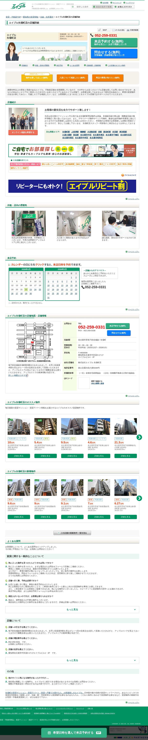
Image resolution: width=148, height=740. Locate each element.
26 (12, 293)
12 (58, 285)
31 (48, 297)
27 (17, 293)
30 (31, 293)
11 (53, 285)
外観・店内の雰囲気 (42, 65)
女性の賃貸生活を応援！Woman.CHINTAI (103, 713)
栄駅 (100, 132)
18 (53, 289)
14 (67, 285)
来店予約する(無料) (113, 42)
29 (26, 293)
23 (31, 289)
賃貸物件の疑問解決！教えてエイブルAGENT (47, 713)
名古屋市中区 (85, 135)
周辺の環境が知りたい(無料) (108, 78)
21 (67, 289)
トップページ (130, 2)
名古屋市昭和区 (96, 138)
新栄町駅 (107, 132)
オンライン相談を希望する (23, 132)
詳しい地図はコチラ (16, 375)
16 (76, 285)
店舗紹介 (25, 65)
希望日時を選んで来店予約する (74, 732)
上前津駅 (75, 132)
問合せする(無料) (113, 53)
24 (35, 289)
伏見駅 (115, 132)
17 (48, 289)
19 (58, 289)
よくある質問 (74, 65)
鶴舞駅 (83, 132)
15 (71, 285)
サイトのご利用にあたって (24, 708)
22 (71, 289)
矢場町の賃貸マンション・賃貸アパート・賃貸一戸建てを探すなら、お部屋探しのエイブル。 (44, 693)
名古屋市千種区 (112, 135)
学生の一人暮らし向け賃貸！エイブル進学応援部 (16, 713)
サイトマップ (117, 2)
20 (62, 289)
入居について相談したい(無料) (72, 78)
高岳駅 (76, 135)
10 (48, 285)
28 (21, 293)
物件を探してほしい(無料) (37, 76)
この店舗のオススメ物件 (116, 65)
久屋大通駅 (67, 135)
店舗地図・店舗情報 (93, 65)
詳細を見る (19, 456)
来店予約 (59, 65)
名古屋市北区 (126, 135)
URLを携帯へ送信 (97, 383)
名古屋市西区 (68, 138)
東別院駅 (123, 132)
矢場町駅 (66, 132)
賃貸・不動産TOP (13, 17)
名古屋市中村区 (81, 138)
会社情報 (105, 2)
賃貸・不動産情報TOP (6, 708)
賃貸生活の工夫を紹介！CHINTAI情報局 (75, 713)
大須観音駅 (92, 132)
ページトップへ (133, 199)
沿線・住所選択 (46, 17)
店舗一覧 (90, 708)
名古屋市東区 (98, 135)
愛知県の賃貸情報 (31, 17)
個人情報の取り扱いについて (44, 708)
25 (40, 289)
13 (62, 285)
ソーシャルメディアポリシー (64, 708)
